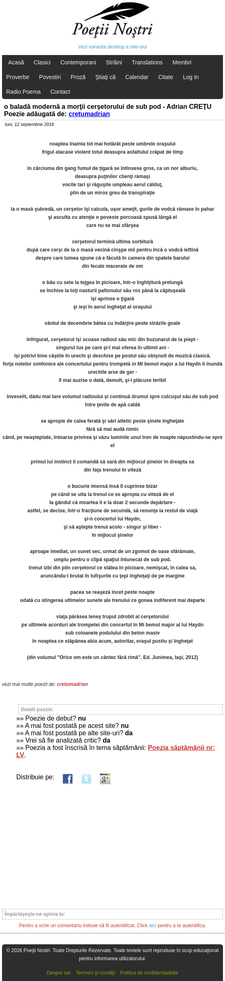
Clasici (42, 62)
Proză (78, 77)
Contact (60, 91)
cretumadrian (89, 113)
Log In (191, 77)
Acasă (16, 62)
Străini (114, 62)
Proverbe (17, 77)
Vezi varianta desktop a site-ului (112, 47)
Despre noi (59, 973)
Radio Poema (23, 91)
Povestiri (50, 77)
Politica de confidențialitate (149, 973)
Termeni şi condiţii (95, 973)
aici (152, 925)
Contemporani (78, 62)
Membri (182, 62)
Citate (165, 77)
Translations (147, 62)
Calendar (136, 77)
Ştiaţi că (105, 77)
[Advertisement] (112, 843)
